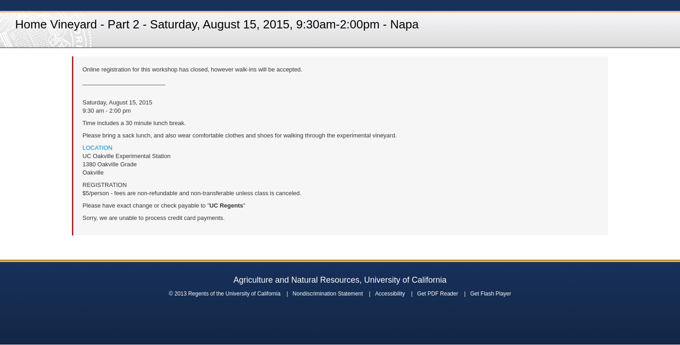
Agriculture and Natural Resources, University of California (339, 280)
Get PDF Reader (437, 293)
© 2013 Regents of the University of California (224, 293)
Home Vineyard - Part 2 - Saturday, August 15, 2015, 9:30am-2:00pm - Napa (217, 24)
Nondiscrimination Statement (328, 293)
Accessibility (390, 293)
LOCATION (97, 147)
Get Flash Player (490, 293)
